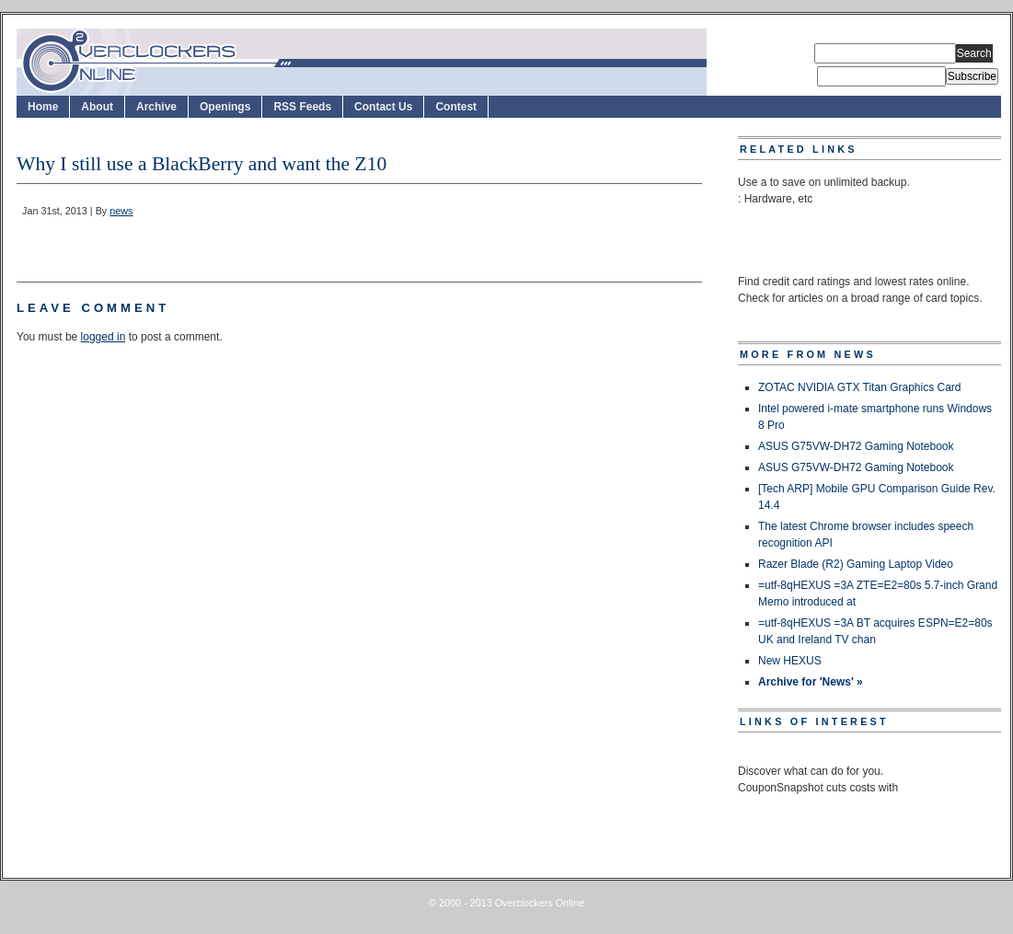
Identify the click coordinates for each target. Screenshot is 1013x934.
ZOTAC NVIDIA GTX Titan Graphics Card (859, 387)
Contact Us (383, 106)
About (97, 106)
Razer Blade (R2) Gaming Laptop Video (855, 564)
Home (43, 106)
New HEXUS (790, 660)
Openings (225, 106)
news (120, 210)
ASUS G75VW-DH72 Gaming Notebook (856, 446)
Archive (156, 106)
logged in (103, 336)
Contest (456, 106)
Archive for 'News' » (810, 681)
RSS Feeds (302, 106)
